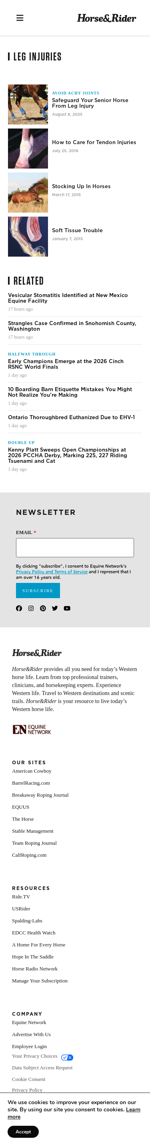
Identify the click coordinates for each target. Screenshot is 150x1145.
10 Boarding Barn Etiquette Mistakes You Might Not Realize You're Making (70, 392)
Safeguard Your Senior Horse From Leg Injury (90, 103)
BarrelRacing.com (31, 783)
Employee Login (29, 1046)
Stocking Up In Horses (81, 186)
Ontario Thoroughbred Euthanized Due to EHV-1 (71, 417)
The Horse (23, 819)
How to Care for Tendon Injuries (94, 142)
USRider (21, 909)
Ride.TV (21, 897)
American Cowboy (32, 771)
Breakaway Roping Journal (40, 795)
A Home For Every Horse (39, 945)
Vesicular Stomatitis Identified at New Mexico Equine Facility (68, 298)
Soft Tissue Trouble (77, 230)
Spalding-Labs (27, 921)
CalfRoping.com (29, 855)
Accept (23, 1132)
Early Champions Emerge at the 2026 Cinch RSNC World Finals (66, 364)
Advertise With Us (31, 1034)
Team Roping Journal (34, 843)
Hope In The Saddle (33, 957)
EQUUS (20, 807)
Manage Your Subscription (40, 981)
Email (26, 532)
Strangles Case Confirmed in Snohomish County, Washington (72, 326)
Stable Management (33, 831)
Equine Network (29, 1022)
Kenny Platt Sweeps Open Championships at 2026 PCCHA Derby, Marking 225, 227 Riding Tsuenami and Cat (67, 455)
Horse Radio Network (35, 969)
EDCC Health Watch (33, 933)
